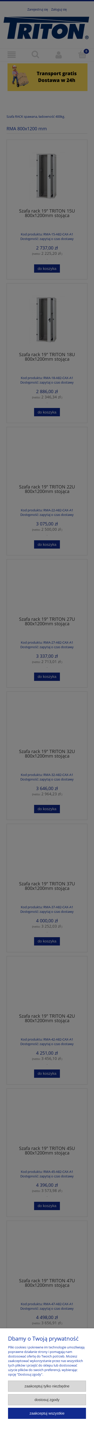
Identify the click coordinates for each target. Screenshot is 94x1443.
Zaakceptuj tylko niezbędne (47, 1386)
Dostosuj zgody (47, 1399)
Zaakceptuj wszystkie (47, 1413)
